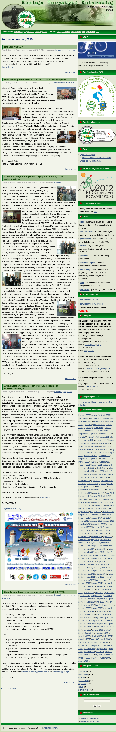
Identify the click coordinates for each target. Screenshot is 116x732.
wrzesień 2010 (89, 599)
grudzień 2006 (84, 645)
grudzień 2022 (101, 452)
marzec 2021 (89, 474)
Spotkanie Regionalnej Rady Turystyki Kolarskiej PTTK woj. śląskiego (34, 177)
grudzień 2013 (84, 558)
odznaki (38, 32)
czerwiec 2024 (106, 434)
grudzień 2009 (84, 608)
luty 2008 (87, 630)
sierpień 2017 (83, 515)
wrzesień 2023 (104, 443)
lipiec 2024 (94, 434)
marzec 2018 (96, 508)
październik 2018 (85, 502)
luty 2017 (106, 518)
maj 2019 (110, 493)
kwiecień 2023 (93, 449)
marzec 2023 (105, 449)
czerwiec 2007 (84, 639)
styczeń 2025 (97, 428)
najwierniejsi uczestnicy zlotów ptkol (96, 158)
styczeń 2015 (104, 543)
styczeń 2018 (83, 512)
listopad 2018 (108, 499)
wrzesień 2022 (104, 456)
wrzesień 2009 (89, 611)
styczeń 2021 (100, 474)
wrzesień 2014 (89, 549)
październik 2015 (102, 533)
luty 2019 (106, 496)
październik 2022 (90, 456)
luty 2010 (99, 605)
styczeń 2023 (89, 452)
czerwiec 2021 (89, 471)
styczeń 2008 (97, 630)
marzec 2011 (89, 593)
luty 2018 (106, 508)
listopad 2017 (95, 512)
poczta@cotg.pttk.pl (93, 345)
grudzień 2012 (84, 571)
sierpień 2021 (102, 468)
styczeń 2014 (109, 555)
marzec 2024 (105, 437)
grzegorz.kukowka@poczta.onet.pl (35, 672)
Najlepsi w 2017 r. (13, 47)
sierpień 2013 (102, 561)
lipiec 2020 (95, 481)
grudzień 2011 (84, 583)
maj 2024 (82, 437)
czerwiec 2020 (107, 481)
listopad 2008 (96, 621)
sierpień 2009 (102, 611)
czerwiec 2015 (84, 540)
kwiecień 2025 (99, 425)
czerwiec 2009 (89, 614)
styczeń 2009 (109, 617)
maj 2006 (100, 652)
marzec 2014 (89, 555)
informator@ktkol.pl (61, 672)
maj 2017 (107, 515)
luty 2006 (99, 655)
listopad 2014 (96, 546)
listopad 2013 (96, 558)
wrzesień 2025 (99, 421)
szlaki (44, 32)
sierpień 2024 (83, 434)
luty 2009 (99, 617)
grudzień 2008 (84, 621)
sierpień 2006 (102, 649)
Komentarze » (70, 72)
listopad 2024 (89, 431)
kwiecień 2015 (105, 540)
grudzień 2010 (84, 596)
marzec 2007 (83, 642)
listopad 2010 (96, 596)
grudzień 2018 (96, 499)
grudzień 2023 (101, 440)
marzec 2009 (89, 617)
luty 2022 (94, 462)
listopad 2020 (89, 477)
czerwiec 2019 (99, 493)
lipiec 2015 (107, 537)
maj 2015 (95, 540)
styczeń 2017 (83, 521)
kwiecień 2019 (84, 496)
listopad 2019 (101, 487)
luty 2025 (87, 428)
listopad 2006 (96, 645)
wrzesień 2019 (99, 490)
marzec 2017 (96, 518)
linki (97, 32)
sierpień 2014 (102, 549)
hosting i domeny (51, 728)
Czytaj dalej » (7, 67)
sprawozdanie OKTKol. (89, 300)
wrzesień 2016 (99, 524)
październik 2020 (102, 477)
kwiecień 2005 (84, 658)
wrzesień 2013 (89, 561)
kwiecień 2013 (105, 564)
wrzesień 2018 (99, 502)
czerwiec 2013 (84, 564)
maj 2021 (100, 471)
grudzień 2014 (84, 546)
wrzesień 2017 (108, 512)
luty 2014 (99, 555)
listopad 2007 (89, 633)
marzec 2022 (83, 462)
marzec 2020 (92, 484)
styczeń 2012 (109, 580)
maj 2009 (100, 614)
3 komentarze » (70, 682)
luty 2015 (94, 543)
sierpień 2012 (102, 574)
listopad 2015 (89, 533)
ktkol (59, 32)
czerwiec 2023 (106, 446)
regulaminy (90, 32)
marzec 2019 (96, 496)
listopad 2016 (108, 521)
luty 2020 (102, 484)
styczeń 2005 (105, 658)
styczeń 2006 (109, 655)
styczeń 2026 (83, 418)
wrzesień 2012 (89, 574)
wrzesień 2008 (89, 624)
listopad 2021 (96, 465)
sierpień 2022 (83, 459)
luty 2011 (99, 593)
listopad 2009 (96, 608)
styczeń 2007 (104, 642)
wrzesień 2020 (84, 481)
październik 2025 (85, 421)
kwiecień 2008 (102, 627)
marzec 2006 (89, 655)
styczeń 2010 (109, 605)
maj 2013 (95, 564)
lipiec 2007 (107, 636)
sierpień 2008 (102, 624)
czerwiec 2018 (99, 505)
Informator (65, 32)
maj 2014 (100, 552)
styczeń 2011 (109, 593)
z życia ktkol (29, 32)
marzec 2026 (96, 415)
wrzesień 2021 (89, 468)
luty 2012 (99, 580)
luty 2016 (87, 530)
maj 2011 (100, 589)
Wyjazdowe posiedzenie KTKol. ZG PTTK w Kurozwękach (35, 79)
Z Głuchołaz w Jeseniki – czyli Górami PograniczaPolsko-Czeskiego (31, 387)
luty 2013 (94, 568)
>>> (95, 212)
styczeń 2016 (97, 530)
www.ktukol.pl (46, 498)
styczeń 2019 (83, 499)
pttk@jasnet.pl (91, 369)
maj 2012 (100, 577)
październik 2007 (102, 633)
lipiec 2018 (88, 505)
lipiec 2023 (94, 446)
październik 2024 (102, 431)
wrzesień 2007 (84, 636)
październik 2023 (90, 443)
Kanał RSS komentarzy (89, 721)
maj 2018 (110, 505)
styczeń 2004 (83, 661)
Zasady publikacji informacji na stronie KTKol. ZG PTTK (34, 592)
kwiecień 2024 (93, 437)
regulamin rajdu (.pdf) (12, 508)
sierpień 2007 (96, 636)
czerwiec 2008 (89, 627)
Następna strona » (8, 688)
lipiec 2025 (88, 425)
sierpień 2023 (83, 446)
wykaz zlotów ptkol (87, 155)
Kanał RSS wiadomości (89, 718)
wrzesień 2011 (89, 586)
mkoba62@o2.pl (91, 386)
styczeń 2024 (89, 440)
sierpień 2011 (102, 586)
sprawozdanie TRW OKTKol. (91, 304)
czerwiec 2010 (89, 602)
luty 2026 (106, 415)
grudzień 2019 (89, 487)
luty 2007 (94, 642)
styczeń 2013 (104, 568)
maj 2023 (82, 449)
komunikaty (18, 32)
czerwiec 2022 (106, 459)
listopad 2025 (108, 418)
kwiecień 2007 (105, 639)
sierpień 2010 (102, 599)
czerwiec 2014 (89, 552)
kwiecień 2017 (84, 518)
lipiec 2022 (94, 459)
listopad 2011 (96, 583)
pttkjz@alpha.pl (104, 369)
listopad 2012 (96, 571)
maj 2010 (100, 602)
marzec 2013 (83, 568)
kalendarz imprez (78, 32)
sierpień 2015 (96, 537)
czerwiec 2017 (96, 515)
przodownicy (83, 681)
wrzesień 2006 (89, 649)
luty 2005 (95, 658)
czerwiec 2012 (89, 577)
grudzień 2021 (84, 465)
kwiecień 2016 (98, 527)
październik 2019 (85, 490)
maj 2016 (87, 527)
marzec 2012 (89, 580)
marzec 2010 (89, 605)
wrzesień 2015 (84, 537)
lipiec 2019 (88, 493)
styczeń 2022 (104, 462)
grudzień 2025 (96, 418)
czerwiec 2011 (89, 589)
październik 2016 (85, 524)
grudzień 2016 (96, 521)
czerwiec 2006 (89, 652)
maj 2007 (95, 639)
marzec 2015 (83, 543)
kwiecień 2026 (84, 415)
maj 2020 (82, 484)
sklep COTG (89, 351)
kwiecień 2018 (84, 508)
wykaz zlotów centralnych (90, 161)
